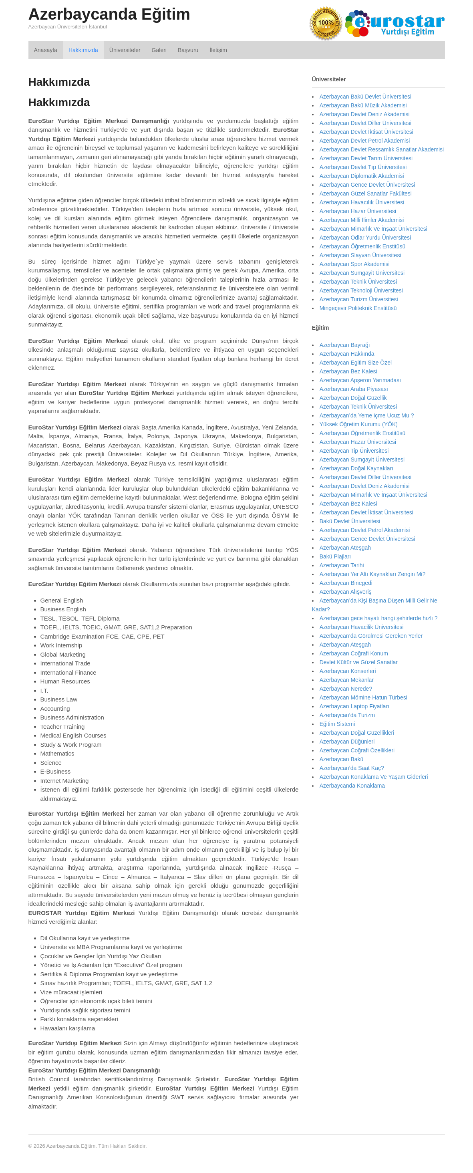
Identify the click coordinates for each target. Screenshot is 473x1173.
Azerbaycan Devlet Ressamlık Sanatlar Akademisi (382, 149)
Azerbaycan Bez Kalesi (348, 371)
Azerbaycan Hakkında (347, 354)
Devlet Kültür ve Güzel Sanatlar (359, 662)
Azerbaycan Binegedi (346, 583)
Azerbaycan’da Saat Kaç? (352, 768)
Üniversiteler (125, 50)
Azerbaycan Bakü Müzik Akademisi (363, 105)
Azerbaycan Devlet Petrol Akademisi (365, 140)
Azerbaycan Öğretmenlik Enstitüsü (363, 246)
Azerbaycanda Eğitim (109, 14)
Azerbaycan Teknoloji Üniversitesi (361, 290)
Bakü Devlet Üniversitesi (350, 521)
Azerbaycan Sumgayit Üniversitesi (362, 273)
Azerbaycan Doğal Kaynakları (356, 468)
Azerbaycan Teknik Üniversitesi (358, 281)
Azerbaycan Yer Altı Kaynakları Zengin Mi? (373, 574)
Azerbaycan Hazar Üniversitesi (358, 211)
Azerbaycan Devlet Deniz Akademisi (365, 114)
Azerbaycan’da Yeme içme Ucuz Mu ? (367, 415)
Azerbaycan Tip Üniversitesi (354, 450)
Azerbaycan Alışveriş (346, 592)
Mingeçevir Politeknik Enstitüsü (358, 308)
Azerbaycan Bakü (342, 759)
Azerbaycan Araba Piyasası (354, 389)
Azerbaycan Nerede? (346, 688)
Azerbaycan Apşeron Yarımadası (360, 380)
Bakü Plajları (335, 556)
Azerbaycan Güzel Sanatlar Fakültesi (366, 193)
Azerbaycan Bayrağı (345, 345)
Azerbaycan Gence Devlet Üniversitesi (367, 184)
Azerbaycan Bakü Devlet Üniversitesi (366, 96)
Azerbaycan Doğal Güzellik (353, 398)
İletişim (218, 50)
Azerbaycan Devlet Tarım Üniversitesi (366, 158)
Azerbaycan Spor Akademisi (355, 264)
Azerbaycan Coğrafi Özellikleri (357, 750)
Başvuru (188, 50)
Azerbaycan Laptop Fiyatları (354, 706)
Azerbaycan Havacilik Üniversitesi (362, 627)
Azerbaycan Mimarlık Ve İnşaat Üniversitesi (373, 229)
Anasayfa (45, 50)
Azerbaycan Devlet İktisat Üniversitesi (366, 132)
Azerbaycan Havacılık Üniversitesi (362, 202)
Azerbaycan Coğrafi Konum (354, 653)
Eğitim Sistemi (337, 724)
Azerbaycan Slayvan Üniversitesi (360, 255)
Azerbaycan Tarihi (342, 565)
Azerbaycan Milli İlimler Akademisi (362, 220)
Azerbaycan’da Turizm (347, 715)
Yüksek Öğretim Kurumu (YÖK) (359, 424)
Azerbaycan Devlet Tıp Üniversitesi (363, 167)
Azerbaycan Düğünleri (347, 741)
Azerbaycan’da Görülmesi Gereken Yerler (371, 636)
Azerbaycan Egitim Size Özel (356, 362)
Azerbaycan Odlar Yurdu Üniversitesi (365, 237)
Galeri (159, 50)
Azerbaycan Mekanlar (347, 680)
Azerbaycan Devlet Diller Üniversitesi (366, 123)
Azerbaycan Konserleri (348, 671)
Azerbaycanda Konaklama (352, 785)
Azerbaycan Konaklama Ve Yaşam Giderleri (374, 777)
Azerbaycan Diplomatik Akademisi (362, 176)
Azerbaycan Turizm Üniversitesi (359, 299)
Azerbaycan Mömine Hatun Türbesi (363, 697)
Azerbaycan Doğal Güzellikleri (357, 733)
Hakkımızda (83, 50)
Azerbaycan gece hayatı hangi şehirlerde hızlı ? (379, 618)
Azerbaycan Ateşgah (345, 547)
